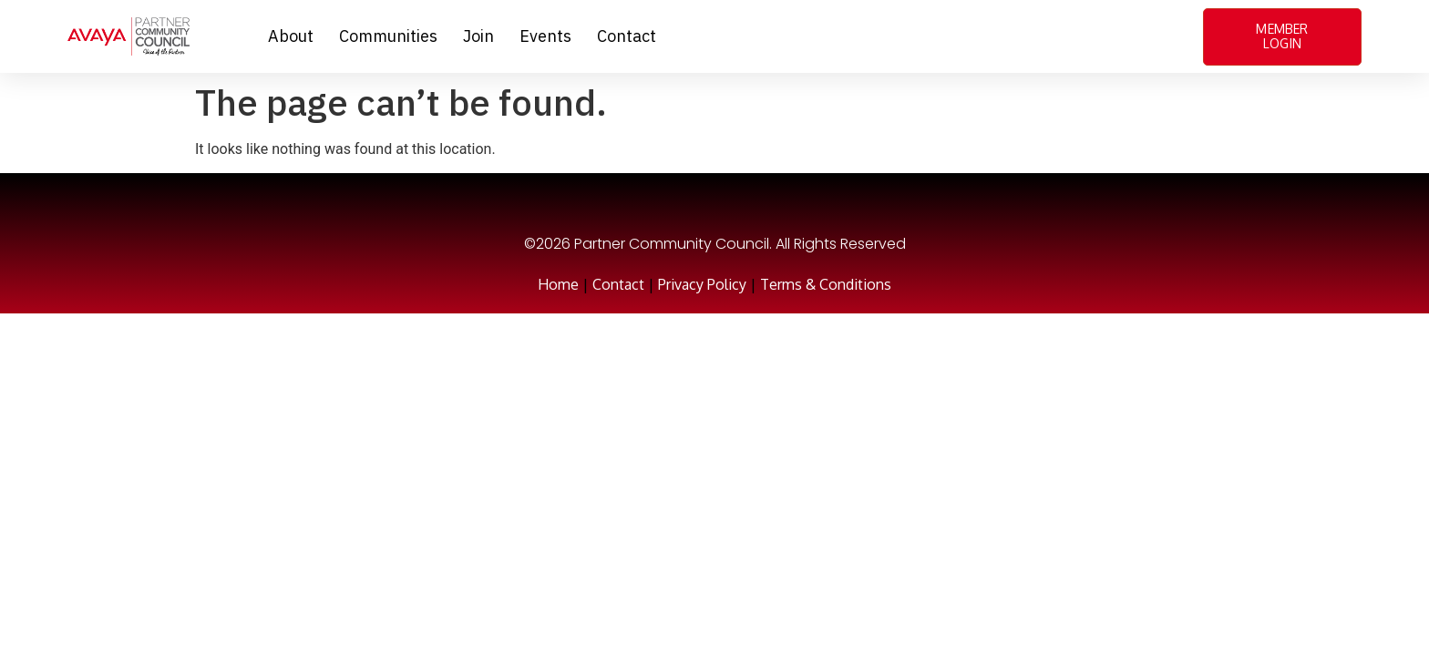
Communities (388, 36)
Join (478, 36)
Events (545, 36)
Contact (626, 36)
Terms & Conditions (825, 284)
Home (558, 284)
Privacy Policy (702, 284)
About (291, 36)
